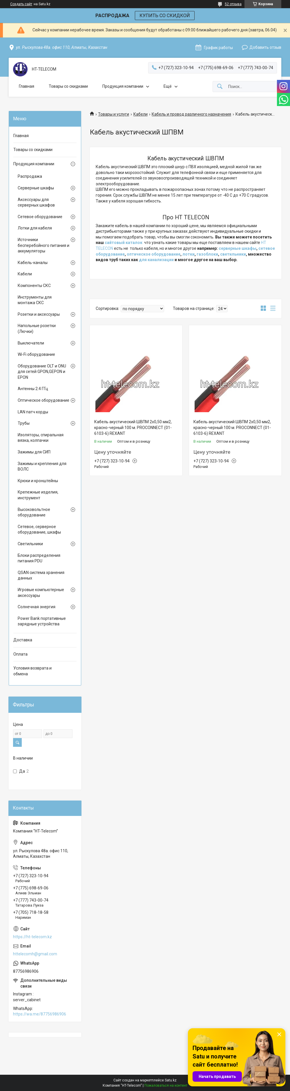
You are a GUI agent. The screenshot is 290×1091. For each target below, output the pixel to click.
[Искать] (220, 86)
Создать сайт (21, 4)
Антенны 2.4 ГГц (33, 388)
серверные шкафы (237, 248)
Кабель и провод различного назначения (191, 114)
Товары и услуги (113, 114)
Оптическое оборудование (43, 400)
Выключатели (31, 343)
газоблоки (207, 254)
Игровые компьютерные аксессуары (41, 592)
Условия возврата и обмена (32, 671)
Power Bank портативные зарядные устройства (42, 621)
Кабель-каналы (33, 262)
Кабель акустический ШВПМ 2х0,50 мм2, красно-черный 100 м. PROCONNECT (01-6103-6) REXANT (133, 427)
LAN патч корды (33, 412)
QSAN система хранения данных (41, 575)
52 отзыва (233, 4)
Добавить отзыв (265, 47)
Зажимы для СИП (34, 452)
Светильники (30, 543)
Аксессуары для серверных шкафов (36, 202)
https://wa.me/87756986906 (39, 1014)
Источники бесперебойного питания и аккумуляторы (43, 245)
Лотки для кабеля (35, 228)
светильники (233, 254)
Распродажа (30, 176)
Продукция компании (122, 86)
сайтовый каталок (123, 242)
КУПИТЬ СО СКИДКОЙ (164, 15)
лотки (188, 254)
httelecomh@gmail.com (35, 954)
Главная (26, 86)
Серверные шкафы (36, 188)
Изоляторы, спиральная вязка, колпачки (41, 438)
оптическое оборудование (153, 254)
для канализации (156, 259)
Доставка (22, 640)
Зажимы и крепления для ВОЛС (42, 466)
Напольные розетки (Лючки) (37, 328)
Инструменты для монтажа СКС (35, 300)
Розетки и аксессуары (39, 314)
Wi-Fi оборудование (36, 354)
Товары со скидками (68, 86)
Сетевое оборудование (40, 216)
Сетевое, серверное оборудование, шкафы (39, 529)
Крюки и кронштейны (38, 480)
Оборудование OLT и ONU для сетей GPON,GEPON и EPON (42, 372)
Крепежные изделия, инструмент (38, 495)
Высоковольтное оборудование (34, 512)
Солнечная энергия (36, 606)
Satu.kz (171, 1080)
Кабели (140, 114)
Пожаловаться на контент (165, 1085)
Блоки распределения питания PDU (39, 558)
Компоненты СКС (34, 285)
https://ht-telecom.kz (32, 936)
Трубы (24, 423)
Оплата (20, 654)
